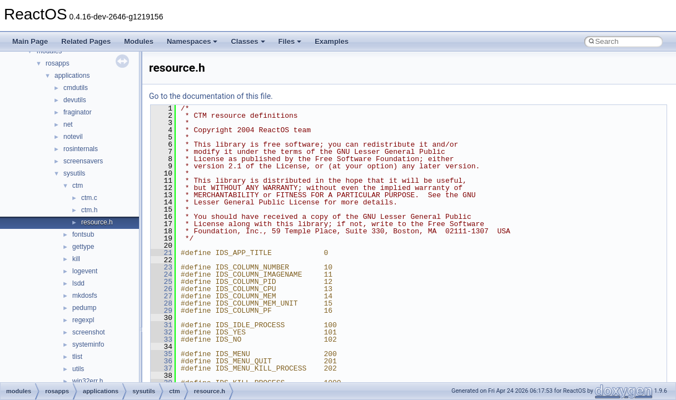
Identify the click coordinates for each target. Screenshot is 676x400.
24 (161, 274)
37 (161, 368)
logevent (84, 271)
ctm (77, 185)
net (68, 124)
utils (78, 369)
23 (161, 267)
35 (161, 354)
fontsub (83, 234)
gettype (83, 247)
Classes (248, 41)
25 (161, 282)
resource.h (97, 222)
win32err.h (87, 381)
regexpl (83, 320)
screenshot (88, 332)
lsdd (78, 283)
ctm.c (89, 198)
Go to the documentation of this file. (211, 96)
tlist (77, 357)
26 (161, 289)
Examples (332, 41)
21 (161, 253)
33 (161, 339)
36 (161, 361)
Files (290, 41)
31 (161, 325)
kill (76, 259)
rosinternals (80, 149)
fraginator (77, 112)
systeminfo (88, 344)
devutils (74, 100)
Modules (138, 41)
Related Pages (86, 41)
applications (72, 75)
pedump (84, 308)
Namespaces (192, 41)
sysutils (74, 173)
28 (161, 303)
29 (161, 311)
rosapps (57, 63)
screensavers (83, 161)
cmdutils (75, 88)
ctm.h (89, 210)
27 (161, 296)
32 (161, 332)
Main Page (30, 41)
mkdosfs (84, 295)
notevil (73, 137)
